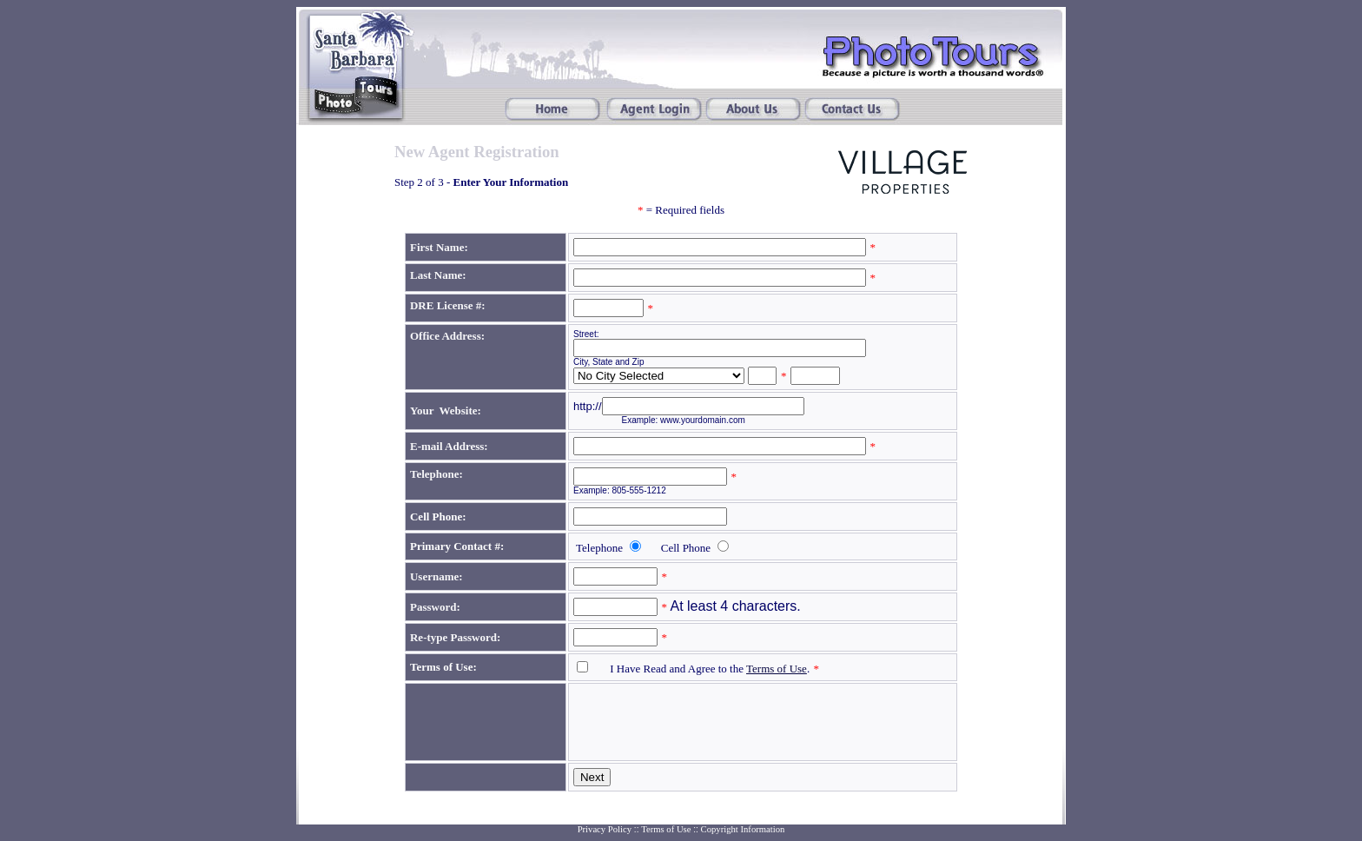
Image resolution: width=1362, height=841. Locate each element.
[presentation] (705, 722)
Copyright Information (743, 829)
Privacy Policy (604, 829)
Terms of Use (666, 829)
